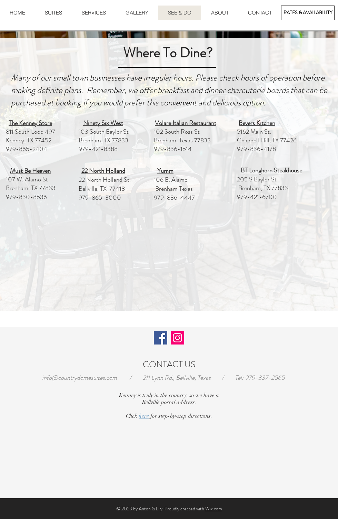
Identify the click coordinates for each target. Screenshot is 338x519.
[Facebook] (160, 338)
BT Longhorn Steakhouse (271, 170)
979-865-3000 (100, 197)
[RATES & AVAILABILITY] (308, 13)
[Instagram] (177, 338)
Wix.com (213, 508)
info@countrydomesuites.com (79, 377)
